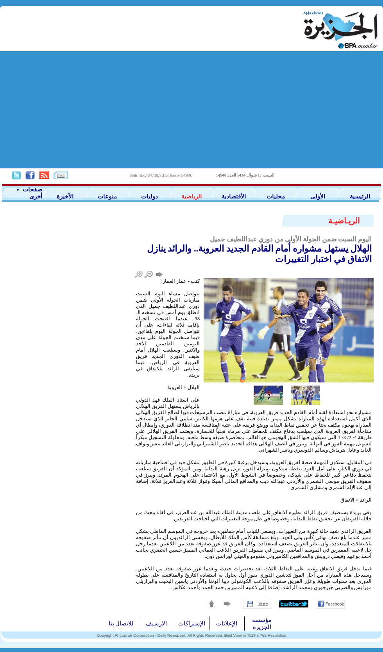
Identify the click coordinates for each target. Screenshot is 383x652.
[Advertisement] (191, 109)
